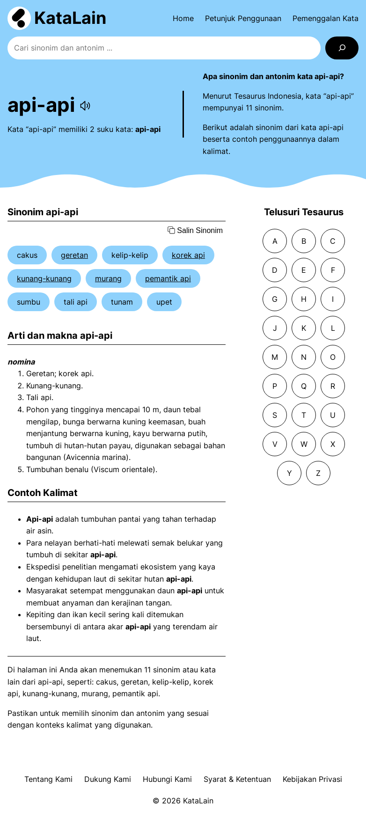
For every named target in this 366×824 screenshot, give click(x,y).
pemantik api (168, 278)
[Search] (342, 47)
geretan (74, 255)
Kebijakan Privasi (312, 779)
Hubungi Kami (167, 779)
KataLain (70, 17)
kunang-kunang (44, 278)
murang (108, 278)
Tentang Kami (48, 779)
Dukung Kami (107, 779)
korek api (188, 255)
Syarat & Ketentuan (237, 779)
